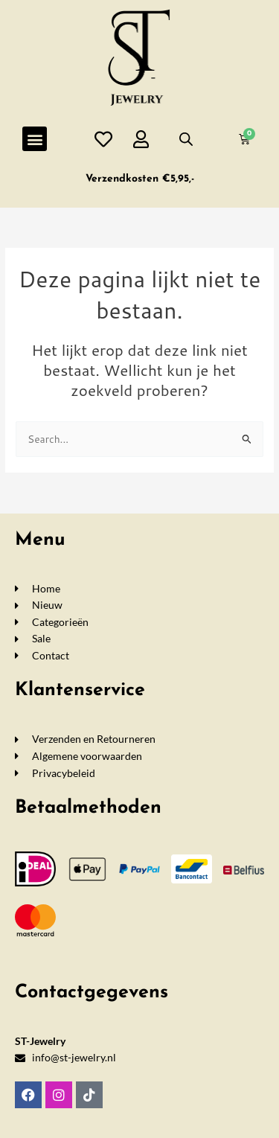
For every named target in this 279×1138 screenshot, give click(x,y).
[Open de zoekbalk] (186, 138)
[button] (34, 139)
